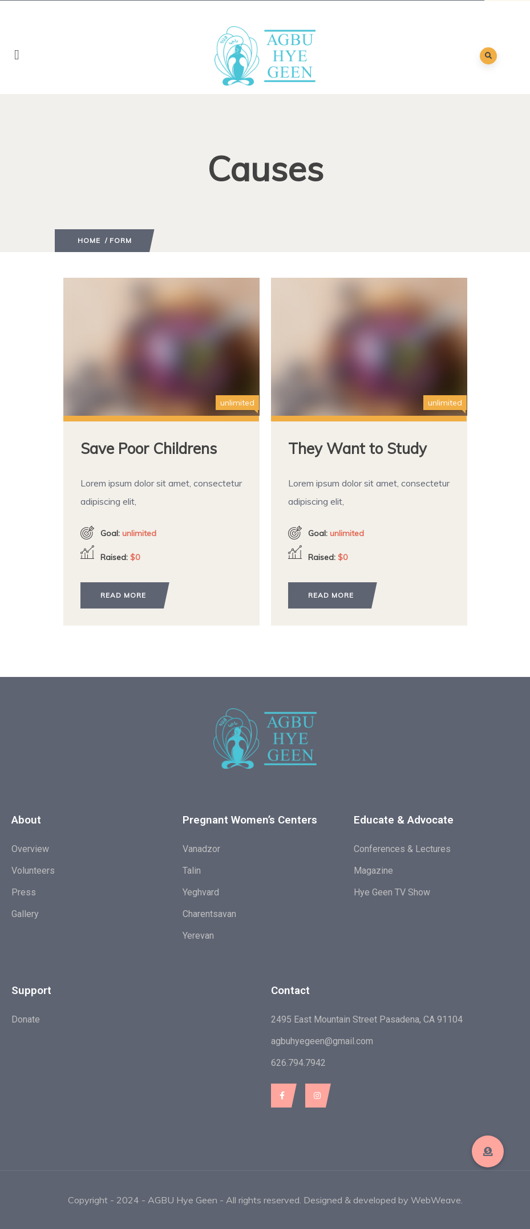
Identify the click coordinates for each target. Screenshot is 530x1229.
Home (89, 240)
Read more (123, 595)
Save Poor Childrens (148, 448)
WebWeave (436, 1200)
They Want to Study (357, 448)
